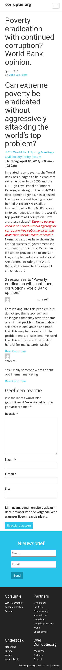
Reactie (11, 414)
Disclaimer (43, 665)
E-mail (10, 474)
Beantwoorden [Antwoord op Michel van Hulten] (15, 351)
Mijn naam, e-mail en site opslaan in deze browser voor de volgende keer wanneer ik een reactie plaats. (31, 512)
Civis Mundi (40, 602)
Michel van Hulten (17, 74)
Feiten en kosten (14, 607)
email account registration (30, 356)
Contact (38, 659)
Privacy (56, 665)
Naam (10, 459)
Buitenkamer (40, 631)
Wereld (8, 655)
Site (7, 489)
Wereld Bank (12, 659)
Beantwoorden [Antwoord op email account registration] (15, 381)
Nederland (10, 646)
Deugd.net (39, 619)
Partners (38, 655)
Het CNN (38, 607)
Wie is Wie (39, 650)
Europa (9, 611)
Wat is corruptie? (14, 602)
